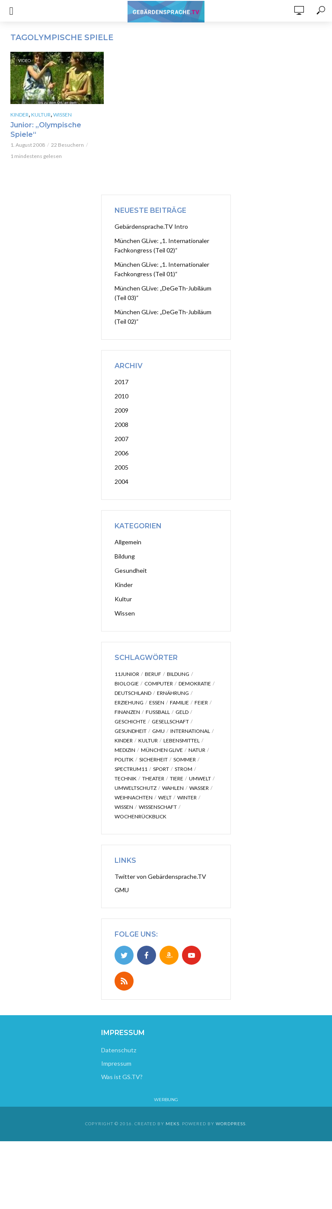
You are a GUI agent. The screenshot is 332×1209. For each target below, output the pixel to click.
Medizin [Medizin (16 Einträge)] (125, 750)
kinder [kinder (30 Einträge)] (124, 740)
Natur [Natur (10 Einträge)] (196, 750)
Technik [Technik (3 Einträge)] (126, 778)
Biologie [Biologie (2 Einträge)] (127, 683)
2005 (121, 467)
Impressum (116, 1063)
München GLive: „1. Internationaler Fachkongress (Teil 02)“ (162, 245)
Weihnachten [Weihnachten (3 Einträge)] (134, 797)
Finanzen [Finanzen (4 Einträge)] (127, 712)
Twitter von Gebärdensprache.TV (160, 876)
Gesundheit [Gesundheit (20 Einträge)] (131, 731)
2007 (121, 438)
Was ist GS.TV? (122, 1076)
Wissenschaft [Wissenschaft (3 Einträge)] (158, 807)
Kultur (41, 114)
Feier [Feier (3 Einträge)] (201, 702)
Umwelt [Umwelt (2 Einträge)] (200, 778)
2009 (121, 410)
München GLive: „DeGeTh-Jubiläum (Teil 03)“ (163, 292)
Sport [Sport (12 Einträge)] (161, 769)
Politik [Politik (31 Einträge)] (124, 759)
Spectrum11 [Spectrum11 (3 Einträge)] (131, 769)
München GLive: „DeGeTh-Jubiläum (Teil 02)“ (163, 316)
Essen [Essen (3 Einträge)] (156, 702)
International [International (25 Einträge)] (190, 731)
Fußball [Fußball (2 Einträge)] (158, 712)
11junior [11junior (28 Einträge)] (127, 674)
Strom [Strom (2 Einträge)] (183, 769)
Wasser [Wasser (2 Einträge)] (199, 788)
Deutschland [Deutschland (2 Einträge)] (133, 693)
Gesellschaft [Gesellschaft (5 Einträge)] (170, 721)
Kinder (19, 114)
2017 (121, 381)
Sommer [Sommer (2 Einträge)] (184, 759)
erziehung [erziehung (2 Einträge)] (129, 702)
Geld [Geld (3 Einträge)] (182, 712)
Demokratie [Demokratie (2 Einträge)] (195, 683)
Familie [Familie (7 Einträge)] (179, 702)
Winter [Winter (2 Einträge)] (187, 797)
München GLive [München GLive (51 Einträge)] (162, 750)
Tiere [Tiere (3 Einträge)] (176, 778)
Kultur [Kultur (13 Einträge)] (148, 740)
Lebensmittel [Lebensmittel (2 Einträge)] (181, 740)
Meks (172, 1123)
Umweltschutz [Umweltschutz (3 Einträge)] (135, 788)
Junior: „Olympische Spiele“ (45, 130)
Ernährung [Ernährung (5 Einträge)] (173, 693)
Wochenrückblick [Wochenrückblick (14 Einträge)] (140, 816)
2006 (121, 453)
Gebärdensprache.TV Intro (151, 226)
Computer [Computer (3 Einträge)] (158, 683)
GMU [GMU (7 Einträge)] (158, 731)
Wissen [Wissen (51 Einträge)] (124, 807)
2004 (121, 481)
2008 (121, 424)
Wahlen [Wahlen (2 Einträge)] (173, 788)
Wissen (62, 114)
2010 (121, 396)
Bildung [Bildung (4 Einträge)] (178, 674)
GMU (122, 889)
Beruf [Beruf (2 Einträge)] (153, 674)
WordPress (231, 1123)
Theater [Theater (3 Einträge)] (153, 778)
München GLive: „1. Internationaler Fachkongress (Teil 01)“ (162, 269)
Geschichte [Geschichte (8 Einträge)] (130, 721)
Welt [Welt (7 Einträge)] (165, 797)
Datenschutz (118, 1050)
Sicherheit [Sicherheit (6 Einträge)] (153, 759)
